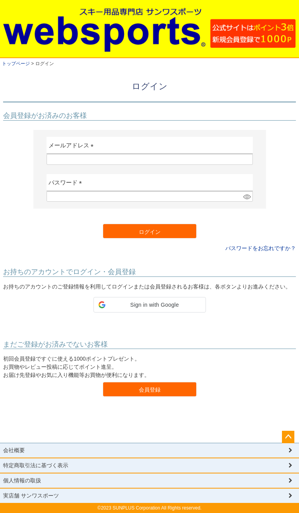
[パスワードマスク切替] (246, 197)
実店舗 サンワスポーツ (31, 495)
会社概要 (14, 450)
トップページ (16, 63)
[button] (149, 305)
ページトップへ (288, 437)
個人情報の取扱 (22, 480)
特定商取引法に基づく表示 (35, 465)
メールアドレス (72, 148)
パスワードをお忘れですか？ (260, 248)
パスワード (66, 184)
